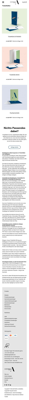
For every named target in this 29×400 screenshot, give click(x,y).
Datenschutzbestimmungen (11, 318)
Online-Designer (16, 231)
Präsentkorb (9, 266)
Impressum (7, 322)
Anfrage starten (14, 147)
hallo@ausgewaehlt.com (10, 354)
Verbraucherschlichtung (10, 326)
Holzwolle (15, 270)
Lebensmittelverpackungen (11, 301)
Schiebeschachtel (6, 277)
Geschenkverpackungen (10, 299)
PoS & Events (8, 308)
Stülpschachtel (17, 277)
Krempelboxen (21, 275)
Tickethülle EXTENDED (14, 36)
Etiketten (7, 295)
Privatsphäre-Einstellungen (11, 320)
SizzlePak (8, 281)
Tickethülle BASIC (14, 75)
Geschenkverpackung (12, 265)
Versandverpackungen (10, 303)
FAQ (6, 382)
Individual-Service (23, 233)
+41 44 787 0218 (8, 352)
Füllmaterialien (8, 306)
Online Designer (8, 376)
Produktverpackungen (9, 297)
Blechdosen (7, 304)
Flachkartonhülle (14, 113)
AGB (6, 316)
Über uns (7, 374)
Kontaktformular (18, 362)
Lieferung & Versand (9, 324)
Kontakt (6, 380)
